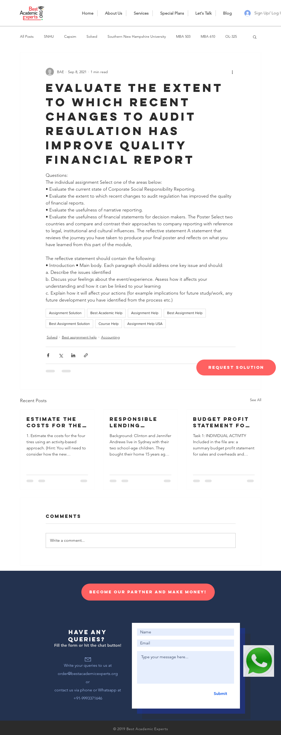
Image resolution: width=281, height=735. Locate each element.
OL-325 (231, 36)
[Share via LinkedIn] (73, 355)
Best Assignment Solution (69, 324)
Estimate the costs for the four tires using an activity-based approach (55, 422)
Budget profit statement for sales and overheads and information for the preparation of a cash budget (223, 422)
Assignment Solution (65, 313)
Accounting (110, 337)
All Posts (27, 36)
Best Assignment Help (184, 313)
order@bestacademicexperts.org (88, 673)
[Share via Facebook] (48, 355)
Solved (91, 36)
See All (255, 400)
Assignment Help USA (144, 324)
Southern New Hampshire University (137, 36)
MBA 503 (183, 36)
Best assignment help (79, 337)
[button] (254, 37)
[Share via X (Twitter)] (60, 355)
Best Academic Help (106, 313)
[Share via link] (85, 355)
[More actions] (232, 72)
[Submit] (220, 694)
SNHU (49, 36)
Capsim (70, 36)
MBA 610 (208, 36)
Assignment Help (144, 313)
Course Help (109, 324)
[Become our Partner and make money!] (148, 592)
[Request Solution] (236, 367)
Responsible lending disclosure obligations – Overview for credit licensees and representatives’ (140, 422)
